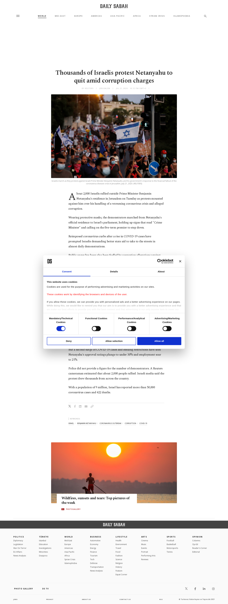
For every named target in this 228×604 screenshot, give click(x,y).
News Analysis (19, 555)
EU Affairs (17, 552)
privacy (50, 599)
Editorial (196, 552)
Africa (137, 16)
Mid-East (60, 16)
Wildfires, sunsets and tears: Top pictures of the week (96, 500)
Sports (171, 536)
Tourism (93, 555)
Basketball (171, 544)
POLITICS (18, 536)
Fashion (119, 555)
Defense (93, 563)
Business (95, 536)
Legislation (18, 544)
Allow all (159, 341)
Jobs (15, 599)
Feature (119, 570)
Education (43, 544)
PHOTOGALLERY (73, 509)
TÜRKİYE (44, 536)
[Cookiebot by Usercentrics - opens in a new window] (159, 261)
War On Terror (19, 548)
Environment (121, 544)
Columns (196, 540)
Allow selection (113, 341)
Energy (93, 548)
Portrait (144, 552)
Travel (118, 548)
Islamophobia (181, 16)
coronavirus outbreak (110, 423)
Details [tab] (114, 271)
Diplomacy (18, 540)
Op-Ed (195, 544)
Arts (144, 536)
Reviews (144, 559)
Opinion (197, 536)
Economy (94, 544)
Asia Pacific (117, 16)
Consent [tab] (67, 271)
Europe (78, 16)
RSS (161, 599)
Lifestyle (121, 536)
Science (119, 559)
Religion (119, 563)
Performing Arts (148, 555)
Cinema (144, 540)
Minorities (43, 552)
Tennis (169, 552)
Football (170, 540)
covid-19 (143, 423)
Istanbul (42, 540)
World (42, 16)
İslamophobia (70, 563)
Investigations (45, 548)
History (119, 567)
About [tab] (161, 271)
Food (118, 552)
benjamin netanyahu (86, 423)
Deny (69, 341)
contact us (125, 599)
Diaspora (43, 555)
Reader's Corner (199, 548)
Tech (92, 559)
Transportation (97, 567)
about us (86, 599)
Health (118, 540)
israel (71, 423)
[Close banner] (180, 261)
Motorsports (172, 548)
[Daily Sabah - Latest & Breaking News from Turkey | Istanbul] (114, 6)
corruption (130, 423)
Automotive (95, 540)
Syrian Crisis (157, 16)
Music (143, 544)
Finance (93, 552)
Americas (96, 16)
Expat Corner (121, 574)
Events (144, 548)
